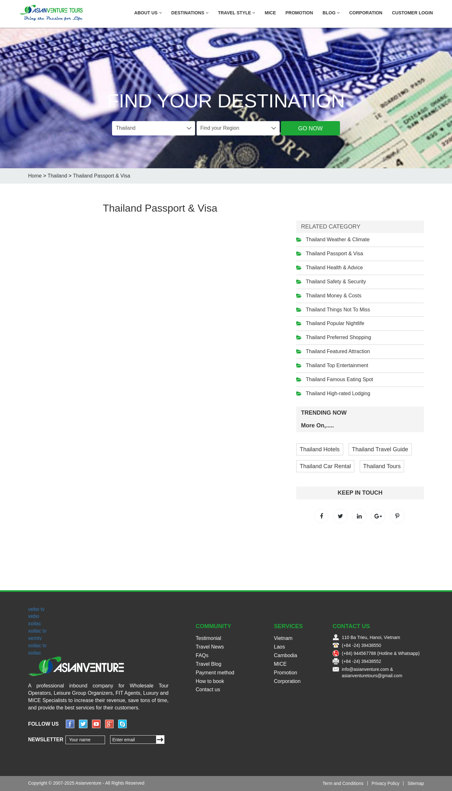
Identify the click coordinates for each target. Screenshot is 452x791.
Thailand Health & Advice (334, 267)
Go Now (310, 128)
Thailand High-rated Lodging (338, 393)
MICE (270, 12)
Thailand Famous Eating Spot (339, 379)
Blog (331, 12)
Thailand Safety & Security (336, 281)
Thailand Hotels (320, 449)
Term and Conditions (342, 783)
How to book (210, 681)
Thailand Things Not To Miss (338, 309)
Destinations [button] (189, 12)
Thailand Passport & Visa (334, 253)
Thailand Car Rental (325, 466)
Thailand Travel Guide (380, 449)
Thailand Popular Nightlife (335, 323)
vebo (33, 616)
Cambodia (285, 655)
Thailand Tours (382, 466)
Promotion (299, 12)
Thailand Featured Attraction (338, 351)
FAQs (202, 655)
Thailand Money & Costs (333, 295)
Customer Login (412, 12)
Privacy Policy (385, 783)
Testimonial (208, 638)
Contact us (208, 689)
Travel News (210, 646)
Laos (279, 646)
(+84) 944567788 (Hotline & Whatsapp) (381, 653)
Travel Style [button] (236, 12)
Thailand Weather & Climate (338, 239)
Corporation (365, 12)
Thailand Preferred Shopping (338, 337)
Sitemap (416, 783)
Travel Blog (208, 664)
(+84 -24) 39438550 (361, 645)
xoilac (34, 623)
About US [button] (148, 12)
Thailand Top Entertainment (337, 365)
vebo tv (36, 609)
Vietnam (283, 638)
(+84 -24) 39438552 (361, 661)
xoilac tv (37, 631)
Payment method (215, 672)
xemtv (35, 638)
